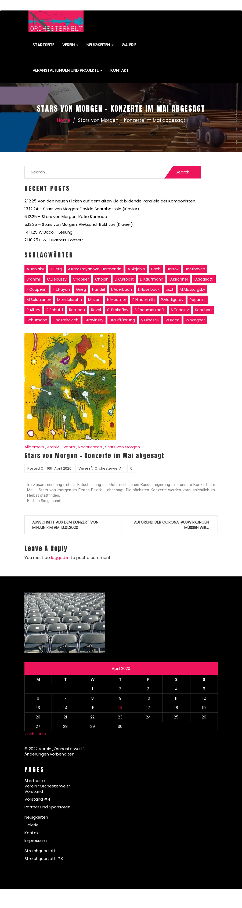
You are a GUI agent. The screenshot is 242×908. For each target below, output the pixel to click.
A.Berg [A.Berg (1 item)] (56, 269)
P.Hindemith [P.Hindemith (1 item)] (143, 299)
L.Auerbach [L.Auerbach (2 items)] (121, 289)
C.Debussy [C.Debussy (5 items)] (57, 279)
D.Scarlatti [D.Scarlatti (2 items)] (204, 279)
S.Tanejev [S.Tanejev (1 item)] (180, 310)
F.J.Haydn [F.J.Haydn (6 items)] (61, 289)
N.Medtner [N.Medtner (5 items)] (116, 299)
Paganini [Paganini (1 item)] (197, 299)
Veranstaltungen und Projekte (67, 70)
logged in (60, 557)
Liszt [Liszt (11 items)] (170, 289)
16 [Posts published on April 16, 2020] (120, 707)
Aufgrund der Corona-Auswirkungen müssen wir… (171, 525)
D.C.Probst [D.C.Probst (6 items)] (124, 279)
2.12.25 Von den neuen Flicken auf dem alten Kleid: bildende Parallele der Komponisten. (110, 201)
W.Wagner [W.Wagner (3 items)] (195, 320)
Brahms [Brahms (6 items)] (34, 279)
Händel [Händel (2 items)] (98, 289)
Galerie (129, 45)
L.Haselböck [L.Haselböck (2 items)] (149, 289)
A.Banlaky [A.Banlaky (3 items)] (35, 269)
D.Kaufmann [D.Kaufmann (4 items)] (151, 279)
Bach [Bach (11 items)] (156, 269)
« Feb (29, 734)
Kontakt (119, 70)
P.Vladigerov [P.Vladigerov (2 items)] (172, 299)
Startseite (43, 45)
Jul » (42, 734)
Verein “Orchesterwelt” (47, 786)
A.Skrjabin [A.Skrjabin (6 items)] (136, 269)
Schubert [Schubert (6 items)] (203, 310)
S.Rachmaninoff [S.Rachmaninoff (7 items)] (150, 310)
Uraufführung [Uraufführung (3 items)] (122, 320)
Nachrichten (90, 447)
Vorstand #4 (37, 799)
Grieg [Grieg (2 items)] (81, 289)
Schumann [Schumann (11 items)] (37, 320)
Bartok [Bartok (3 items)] (173, 269)
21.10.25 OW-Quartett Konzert (53, 240)
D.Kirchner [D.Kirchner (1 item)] (178, 279)
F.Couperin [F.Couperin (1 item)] (36, 289)
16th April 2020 (59, 468)
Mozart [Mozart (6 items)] (94, 299)
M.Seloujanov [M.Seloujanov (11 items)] (39, 299)
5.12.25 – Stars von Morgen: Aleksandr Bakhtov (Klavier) (78, 224)
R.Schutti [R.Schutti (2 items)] (54, 310)
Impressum (35, 840)
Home (64, 120)
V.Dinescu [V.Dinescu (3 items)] (150, 320)
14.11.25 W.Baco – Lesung (48, 232)
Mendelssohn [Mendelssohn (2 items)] (69, 299)
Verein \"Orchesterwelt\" (100, 468)
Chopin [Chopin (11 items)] (102, 279)
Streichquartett (40, 850)
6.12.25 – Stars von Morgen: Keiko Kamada (65, 216)
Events (68, 447)
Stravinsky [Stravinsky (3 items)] (94, 320)
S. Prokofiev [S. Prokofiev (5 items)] (117, 310)
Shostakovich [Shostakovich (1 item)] (65, 320)
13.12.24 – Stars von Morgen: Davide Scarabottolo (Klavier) (81, 209)
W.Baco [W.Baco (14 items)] (172, 320)
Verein (70, 45)
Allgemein (34, 447)
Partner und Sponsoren (47, 807)
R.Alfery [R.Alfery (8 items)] (33, 310)
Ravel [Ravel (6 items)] (96, 310)
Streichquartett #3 (43, 858)
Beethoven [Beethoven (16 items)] (195, 269)
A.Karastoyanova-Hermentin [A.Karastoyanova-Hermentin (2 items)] (94, 269)
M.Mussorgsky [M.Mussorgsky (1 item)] (192, 289)
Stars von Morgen (122, 447)
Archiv (53, 447)
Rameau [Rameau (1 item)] (77, 310)
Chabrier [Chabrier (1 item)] (81, 279)
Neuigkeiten (100, 45)
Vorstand (33, 791)
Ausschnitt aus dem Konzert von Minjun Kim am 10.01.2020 (65, 525)
